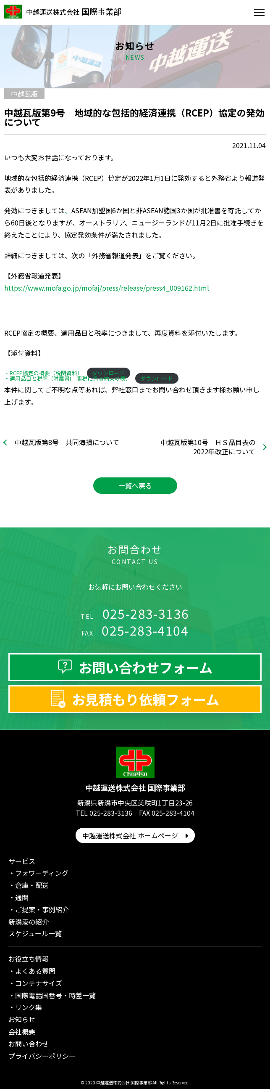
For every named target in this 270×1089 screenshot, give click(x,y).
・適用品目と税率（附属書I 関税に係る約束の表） (67, 378)
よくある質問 (35, 971)
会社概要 (21, 1031)
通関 (22, 897)
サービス (21, 861)
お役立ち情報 (28, 959)
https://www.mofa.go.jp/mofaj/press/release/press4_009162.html (106, 288)
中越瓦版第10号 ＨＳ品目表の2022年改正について (207, 446)
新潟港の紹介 (28, 922)
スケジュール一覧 (35, 933)
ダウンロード (156, 378)
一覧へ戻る (135, 485)
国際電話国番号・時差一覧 (55, 995)
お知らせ (21, 1019)
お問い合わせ (28, 1044)
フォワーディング (41, 873)
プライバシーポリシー (42, 1056)
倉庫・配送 (32, 885)
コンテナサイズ (38, 983)
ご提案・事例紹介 (42, 909)
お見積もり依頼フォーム (145, 699)
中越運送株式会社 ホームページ (135, 835)
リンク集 (28, 1007)
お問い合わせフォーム (145, 667)
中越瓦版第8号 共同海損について (67, 442)
